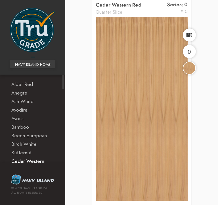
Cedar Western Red (118, 5)
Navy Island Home (33, 65)
